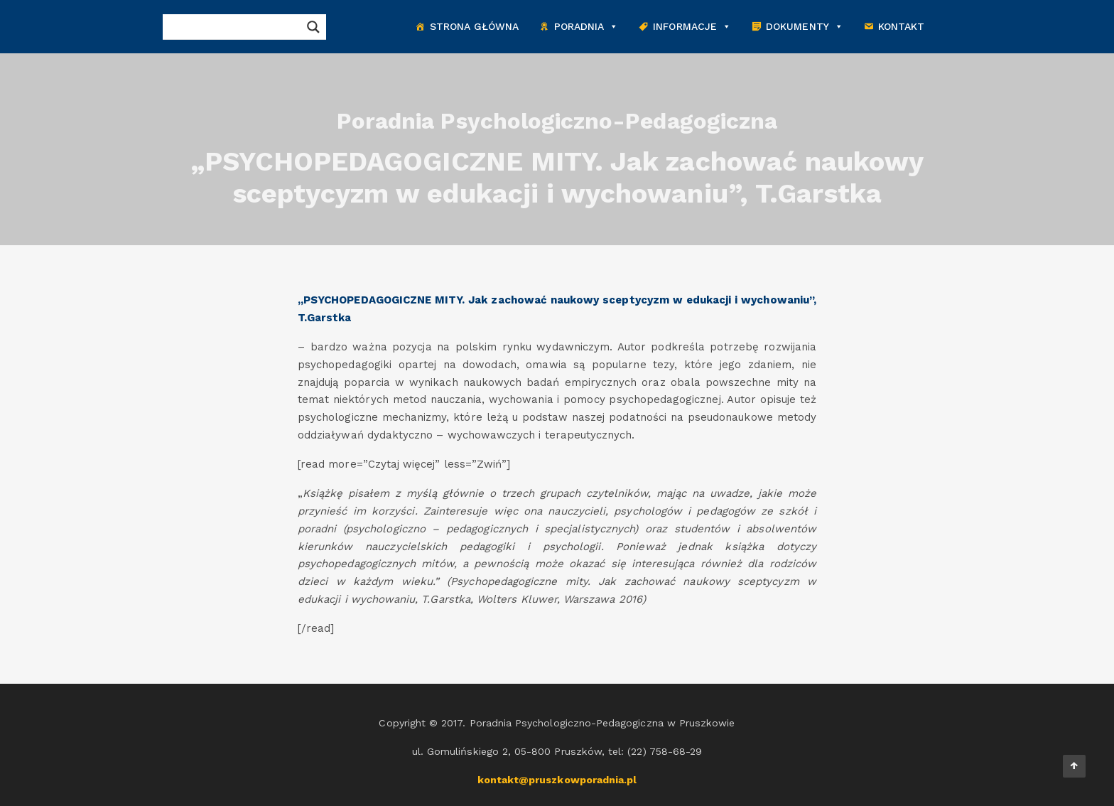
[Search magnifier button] (313, 27)
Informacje (692, 26)
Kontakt (901, 26)
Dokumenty (804, 26)
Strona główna (474, 26)
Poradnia (586, 26)
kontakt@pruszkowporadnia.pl (557, 779)
